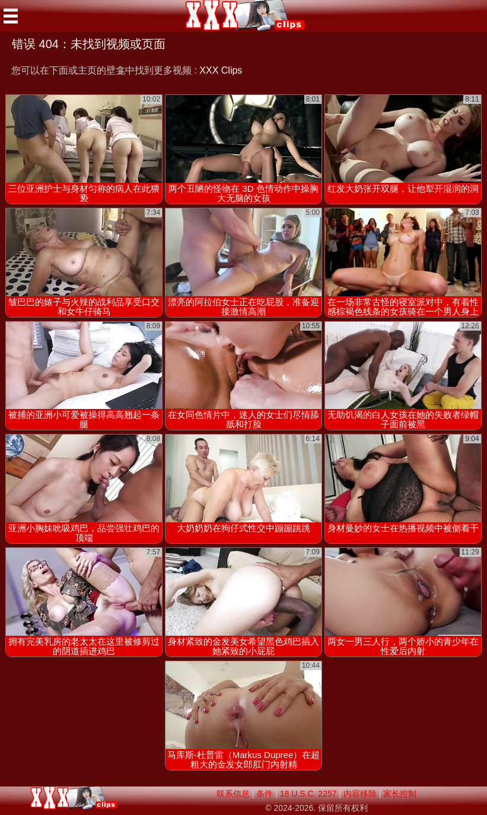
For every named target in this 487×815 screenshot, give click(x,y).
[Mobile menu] (10, 16)
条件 (264, 793)
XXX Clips (220, 70)
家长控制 (399, 793)
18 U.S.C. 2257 (308, 793)
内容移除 (360, 793)
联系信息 (233, 793)
